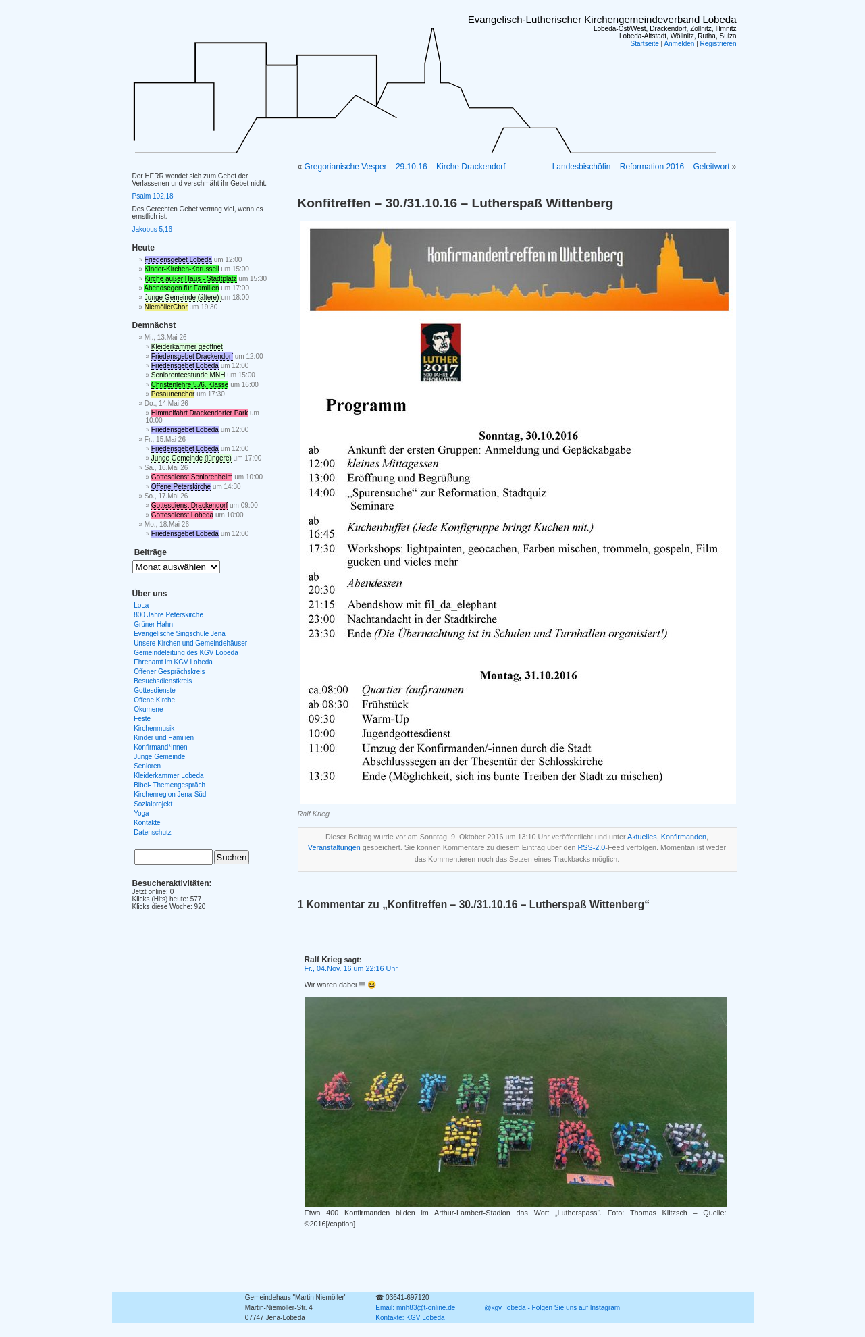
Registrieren (718, 43)
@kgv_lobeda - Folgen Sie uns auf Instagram (552, 1307)
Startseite (645, 43)
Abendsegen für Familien (181, 288)
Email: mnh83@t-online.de (415, 1307)
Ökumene (148, 709)
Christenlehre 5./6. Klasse (190, 384)
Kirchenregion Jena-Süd (170, 794)
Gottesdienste (155, 690)
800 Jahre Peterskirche (168, 615)
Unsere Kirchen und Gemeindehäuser (190, 643)
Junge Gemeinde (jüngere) (191, 458)
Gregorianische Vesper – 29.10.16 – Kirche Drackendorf (405, 167)
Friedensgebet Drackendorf (192, 356)
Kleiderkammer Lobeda (168, 775)
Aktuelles (642, 837)
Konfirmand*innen (161, 747)
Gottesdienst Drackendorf (189, 505)
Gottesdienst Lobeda (182, 515)
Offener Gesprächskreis (169, 671)
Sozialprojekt (153, 804)
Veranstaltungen (334, 847)
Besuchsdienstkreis (163, 681)
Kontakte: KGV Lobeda (409, 1317)
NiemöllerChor (166, 307)
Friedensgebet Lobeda (178, 259)
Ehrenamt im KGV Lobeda (173, 662)
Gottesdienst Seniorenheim (192, 477)
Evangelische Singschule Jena (180, 633)
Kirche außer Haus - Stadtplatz (191, 278)
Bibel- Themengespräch (169, 785)
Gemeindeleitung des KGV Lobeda (186, 652)
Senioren (147, 766)
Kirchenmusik (154, 728)
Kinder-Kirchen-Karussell (182, 269)
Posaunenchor (173, 394)
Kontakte (147, 823)
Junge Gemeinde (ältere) (183, 297)
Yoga (141, 813)
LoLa (141, 605)
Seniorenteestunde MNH (188, 375)
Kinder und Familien (164, 737)
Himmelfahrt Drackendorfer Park (199, 413)
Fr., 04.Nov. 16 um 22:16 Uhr (351, 968)
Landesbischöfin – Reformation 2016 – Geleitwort (641, 167)
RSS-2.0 (592, 847)
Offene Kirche (154, 700)
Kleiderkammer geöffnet (187, 346)
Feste (142, 719)
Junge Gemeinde (159, 756)
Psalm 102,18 (153, 196)
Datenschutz (153, 832)
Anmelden (679, 43)
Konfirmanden (683, 837)
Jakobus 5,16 (152, 229)
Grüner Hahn (153, 624)
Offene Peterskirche (181, 486)
